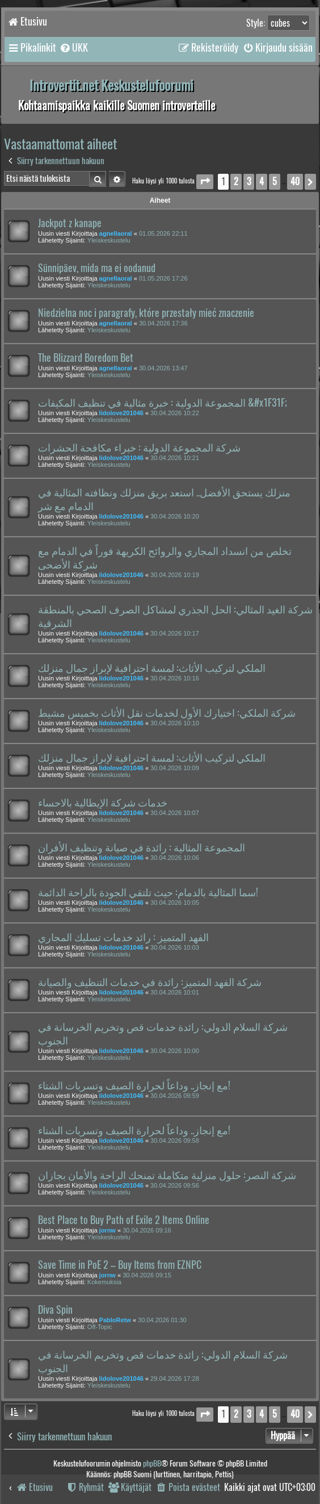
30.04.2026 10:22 (174, 413)
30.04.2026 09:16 (147, 1230)
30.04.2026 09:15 (147, 1275)
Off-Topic (99, 1326)
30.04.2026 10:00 (174, 1050)
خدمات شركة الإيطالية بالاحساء (102, 802)
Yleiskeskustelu (108, 240)
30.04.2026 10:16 (174, 678)
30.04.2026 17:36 (163, 323)
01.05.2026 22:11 (163, 233)
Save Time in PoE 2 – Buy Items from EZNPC (119, 1265)
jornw (107, 1230)
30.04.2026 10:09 (174, 767)
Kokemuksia (104, 1282)
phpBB (152, 1463)
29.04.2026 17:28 (174, 1378)
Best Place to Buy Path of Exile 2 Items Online (123, 1220)
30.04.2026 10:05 (174, 902)
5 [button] (274, 181)
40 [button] (295, 181)
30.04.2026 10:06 (174, 857)
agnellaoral (115, 233)
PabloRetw (115, 1320)
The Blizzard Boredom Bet (85, 358)
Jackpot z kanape (70, 223)
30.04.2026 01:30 (162, 1320)
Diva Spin (55, 1310)
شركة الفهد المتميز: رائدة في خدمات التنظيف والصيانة (150, 982)
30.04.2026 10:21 (174, 457)
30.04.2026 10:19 (174, 574)
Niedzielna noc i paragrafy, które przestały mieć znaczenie (146, 313)
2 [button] (236, 181)
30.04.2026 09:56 (174, 1185)
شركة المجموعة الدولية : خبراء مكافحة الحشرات (139, 447)
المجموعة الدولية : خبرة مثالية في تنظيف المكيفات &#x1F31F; (162, 403)
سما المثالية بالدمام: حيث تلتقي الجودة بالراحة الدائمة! (148, 892)
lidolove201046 (121, 413)
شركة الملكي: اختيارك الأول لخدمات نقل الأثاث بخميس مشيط (167, 713)
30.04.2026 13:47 (163, 368)
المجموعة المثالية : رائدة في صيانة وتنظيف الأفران (141, 847)
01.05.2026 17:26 (163, 278)
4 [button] (261, 181)
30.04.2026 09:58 (174, 1140)
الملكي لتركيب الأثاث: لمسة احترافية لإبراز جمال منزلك (152, 668)
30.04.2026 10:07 (174, 812)
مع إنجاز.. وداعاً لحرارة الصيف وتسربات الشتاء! (134, 1085)
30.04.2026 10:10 (174, 723)
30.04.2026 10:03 (174, 947)
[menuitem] (73, 47)
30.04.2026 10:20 (174, 516)
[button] (204, 181)
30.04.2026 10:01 (174, 992)
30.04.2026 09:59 (174, 1095)
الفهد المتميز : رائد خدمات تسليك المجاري (123, 937)
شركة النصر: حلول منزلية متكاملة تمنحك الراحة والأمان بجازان (167, 1175)
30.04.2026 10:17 (174, 633)
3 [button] (249, 181)
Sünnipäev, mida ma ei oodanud (96, 268)
